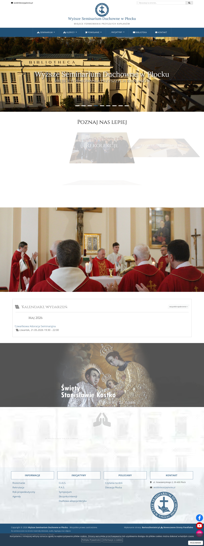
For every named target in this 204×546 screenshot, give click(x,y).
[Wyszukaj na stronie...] (162, 3)
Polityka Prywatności (91, 540)
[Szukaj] (189, 3)
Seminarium (45, 32)
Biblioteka (140, 32)
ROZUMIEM (195, 542)
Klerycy (69, 32)
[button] (77, 106)
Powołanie (92, 32)
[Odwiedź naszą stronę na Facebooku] (199, 517)
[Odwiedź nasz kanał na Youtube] (199, 525)
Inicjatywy (116, 32)
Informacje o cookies (112, 540)
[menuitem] (46, 32)
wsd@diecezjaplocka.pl (23, 3)
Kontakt (161, 32)
